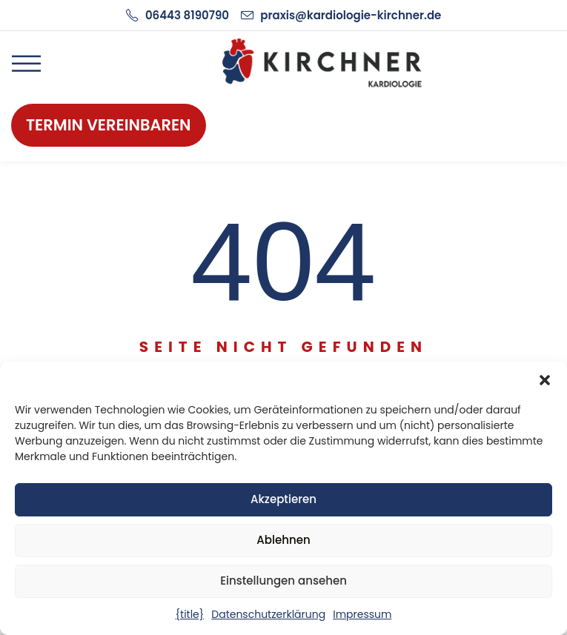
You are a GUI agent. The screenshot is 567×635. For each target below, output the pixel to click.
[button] (544, 380)
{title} (190, 614)
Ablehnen (283, 540)
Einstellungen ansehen (283, 580)
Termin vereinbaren (108, 125)
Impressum (362, 614)
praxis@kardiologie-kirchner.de (350, 15)
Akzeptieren (283, 499)
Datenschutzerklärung (268, 614)
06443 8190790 (187, 15)
